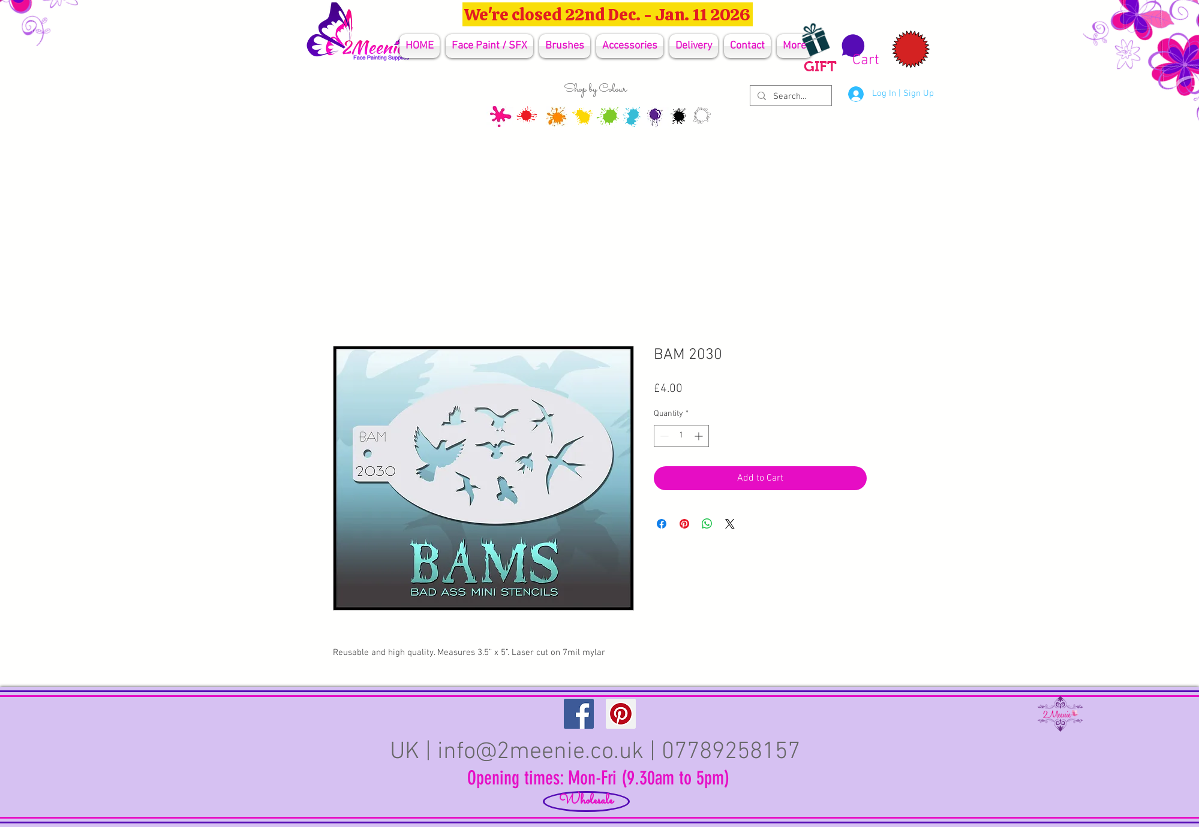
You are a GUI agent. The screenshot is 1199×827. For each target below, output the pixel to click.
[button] (858, 51)
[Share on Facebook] (661, 524)
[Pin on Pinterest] (684, 524)
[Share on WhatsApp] (707, 524)
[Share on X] (730, 524)
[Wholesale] (586, 801)
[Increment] (699, 435)
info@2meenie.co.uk (540, 752)
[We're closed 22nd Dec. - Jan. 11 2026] (607, 14)
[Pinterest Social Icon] (621, 714)
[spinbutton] (681, 435)
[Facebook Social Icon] (579, 714)
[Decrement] (663, 435)
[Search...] (789, 97)
